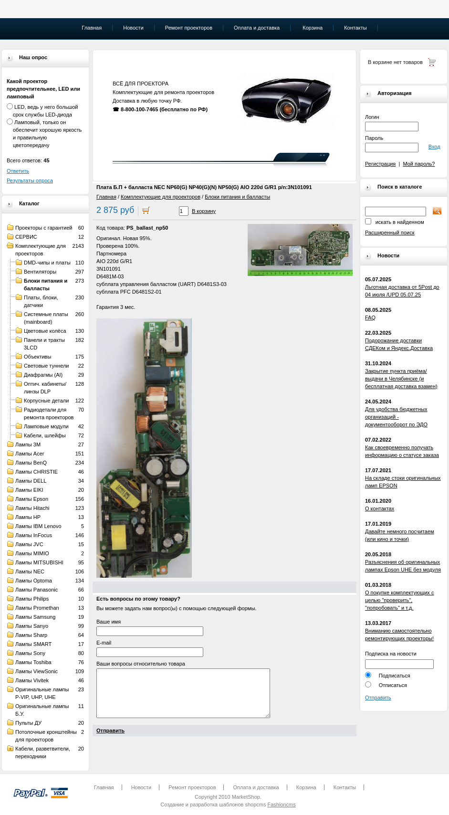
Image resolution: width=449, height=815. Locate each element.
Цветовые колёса (45, 331)
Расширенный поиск (390, 232)
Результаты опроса (30, 180)
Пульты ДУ (28, 723)
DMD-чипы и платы (47, 262)
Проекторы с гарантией (44, 228)
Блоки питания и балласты (237, 197)
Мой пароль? (419, 164)
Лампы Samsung (35, 617)
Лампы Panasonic (36, 590)
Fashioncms (281, 804)
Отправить (378, 697)
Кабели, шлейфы (45, 435)
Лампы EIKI (29, 490)
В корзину (204, 211)
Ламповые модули (46, 426)
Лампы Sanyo (31, 626)
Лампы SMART (33, 644)
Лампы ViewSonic (36, 671)
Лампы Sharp (31, 635)
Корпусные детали (46, 400)
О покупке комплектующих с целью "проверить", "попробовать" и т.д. (399, 600)
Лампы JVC (29, 544)
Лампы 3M (28, 444)
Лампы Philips (32, 599)
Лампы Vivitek (32, 680)
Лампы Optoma (33, 580)
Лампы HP (28, 517)
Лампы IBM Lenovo (38, 526)
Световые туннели (46, 366)
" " (322, 156)
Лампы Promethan (37, 608)
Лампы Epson (31, 499)
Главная (106, 197)
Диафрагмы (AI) (43, 375)
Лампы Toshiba (33, 662)
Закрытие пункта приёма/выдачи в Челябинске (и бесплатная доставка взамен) (401, 378)
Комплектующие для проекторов (160, 197)
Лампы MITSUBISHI (39, 562)
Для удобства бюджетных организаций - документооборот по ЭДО (396, 416)
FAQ (370, 317)
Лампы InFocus (33, 535)
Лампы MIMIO (32, 553)
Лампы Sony (30, 653)
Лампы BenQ (31, 463)
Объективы (37, 357)
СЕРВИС (26, 237)
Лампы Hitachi (32, 508)
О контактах (379, 508)
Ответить (18, 171)
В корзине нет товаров (395, 62)
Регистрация (380, 164)
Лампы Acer (29, 453)
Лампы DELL (30, 481)
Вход (434, 146)
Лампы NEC (29, 571)
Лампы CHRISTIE (36, 472)
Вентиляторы (40, 272)
